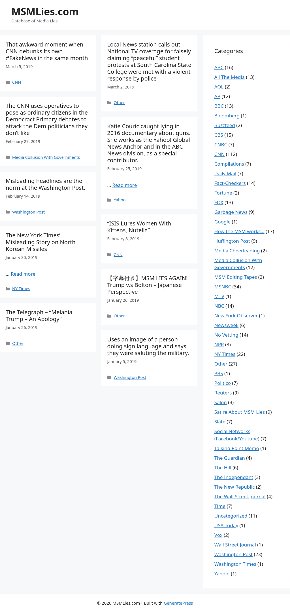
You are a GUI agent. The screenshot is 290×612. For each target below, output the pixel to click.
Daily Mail (225, 173)
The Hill (222, 467)
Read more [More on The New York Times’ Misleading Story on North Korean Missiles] (23, 274)
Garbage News (231, 212)
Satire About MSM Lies (239, 412)
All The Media (229, 77)
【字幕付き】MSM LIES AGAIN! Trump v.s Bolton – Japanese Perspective (147, 285)
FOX (218, 202)
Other (119, 102)
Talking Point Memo (236, 448)
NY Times (21, 288)
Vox (218, 535)
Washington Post (28, 212)
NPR (219, 344)
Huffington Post (232, 241)
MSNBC (222, 286)
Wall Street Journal (235, 544)
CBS (218, 135)
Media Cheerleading (237, 250)
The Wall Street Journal (240, 496)
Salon (220, 402)
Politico (222, 383)
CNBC (220, 144)
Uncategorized (231, 515)
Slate (219, 421)
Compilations (229, 164)
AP (217, 96)
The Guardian (229, 458)
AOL (219, 86)
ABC (219, 67)
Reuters (223, 392)
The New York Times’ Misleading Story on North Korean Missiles (41, 242)
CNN (16, 82)
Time (219, 506)
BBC (219, 106)
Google (222, 221)
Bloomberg (227, 115)
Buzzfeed (224, 125)
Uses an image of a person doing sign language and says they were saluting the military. (148, 346)
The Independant (233, 477)
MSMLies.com (45, 11)
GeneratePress (178, 603)
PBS (218, 373)
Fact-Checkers (230, 183)
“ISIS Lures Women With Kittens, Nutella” (139, 227)
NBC (219, 306)
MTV (219, 296)
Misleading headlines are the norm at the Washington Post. (45, 184)
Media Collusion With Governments (46, 157)
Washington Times (235, 564)
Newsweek (226, 325)
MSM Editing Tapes (235, 277)
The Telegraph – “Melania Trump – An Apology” (39, 315)
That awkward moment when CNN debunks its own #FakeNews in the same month (47, 51)
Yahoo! (120, 199)
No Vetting (226, 335)
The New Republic (234, 487)
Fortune (223, 192)
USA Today (226, 525)
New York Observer (236, 315)
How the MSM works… (239, 231)
